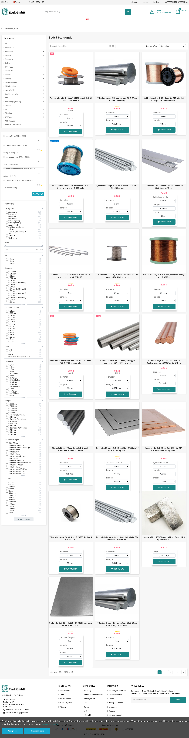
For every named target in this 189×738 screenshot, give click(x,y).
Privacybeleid (89, 699)
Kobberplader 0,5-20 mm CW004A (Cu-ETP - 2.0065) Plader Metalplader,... (164, 449)
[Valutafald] (4, 2)
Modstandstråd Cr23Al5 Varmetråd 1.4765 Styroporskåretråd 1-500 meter (70, 187)
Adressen (113, 707)
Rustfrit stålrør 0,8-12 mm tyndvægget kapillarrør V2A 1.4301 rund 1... (117, 362)
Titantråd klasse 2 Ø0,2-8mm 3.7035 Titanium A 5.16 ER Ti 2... (70, 538)
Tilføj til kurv (70, 132)
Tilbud (62, 695)
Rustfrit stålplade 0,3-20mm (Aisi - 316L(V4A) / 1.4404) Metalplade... (117, 449)
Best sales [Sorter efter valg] (165, 46)
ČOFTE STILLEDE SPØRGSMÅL (176, 2)
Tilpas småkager (36, 731)
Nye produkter (65, 699)
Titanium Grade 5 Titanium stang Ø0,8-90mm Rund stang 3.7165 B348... (117, 624)
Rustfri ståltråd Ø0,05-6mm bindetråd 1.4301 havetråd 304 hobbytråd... (117, 276)
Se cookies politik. (50, 724)
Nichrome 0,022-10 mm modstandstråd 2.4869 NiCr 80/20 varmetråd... (70, 362)
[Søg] (87, 12)
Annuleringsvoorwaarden (94, 695)
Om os (145, 2)
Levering (87, 691)
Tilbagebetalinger (116, 703)
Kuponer (112, 711)
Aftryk (86, 711)
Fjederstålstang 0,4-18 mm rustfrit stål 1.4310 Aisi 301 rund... (117, 187)
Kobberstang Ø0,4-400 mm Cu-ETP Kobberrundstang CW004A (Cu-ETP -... (164, 362)
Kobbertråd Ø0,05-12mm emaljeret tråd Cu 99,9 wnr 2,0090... (164, 276)
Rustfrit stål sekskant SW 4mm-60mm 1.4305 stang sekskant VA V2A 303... (71, 276)
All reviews (38, 194)
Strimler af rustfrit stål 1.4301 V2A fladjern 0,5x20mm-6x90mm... (164, 187)
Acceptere (12, 731)
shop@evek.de (22, 713)
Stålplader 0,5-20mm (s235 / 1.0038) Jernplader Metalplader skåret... (70, 624)
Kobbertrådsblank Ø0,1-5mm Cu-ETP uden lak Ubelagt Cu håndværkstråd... (164, 99)
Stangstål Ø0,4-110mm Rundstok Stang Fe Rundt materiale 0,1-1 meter (71, 449)
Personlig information (117, 691)
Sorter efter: (152, 46)
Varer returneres (115, 695)
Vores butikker (65, 691)
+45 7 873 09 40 (36, 2)
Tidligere (154, 672)
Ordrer (111, 699)
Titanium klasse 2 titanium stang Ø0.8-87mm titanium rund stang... (117, 99)
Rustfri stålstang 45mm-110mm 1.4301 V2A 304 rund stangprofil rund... (117, 538)
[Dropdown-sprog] (17, 2)
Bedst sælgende (66, 703)
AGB (86, 703)
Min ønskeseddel (115, 715)
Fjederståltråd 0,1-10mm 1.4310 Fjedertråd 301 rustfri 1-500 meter (71, 99)
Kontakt (156, 2)
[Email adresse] (150, 700)
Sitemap (63, 707)
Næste (183, 672)
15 (178, 672)
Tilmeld (178, 700)
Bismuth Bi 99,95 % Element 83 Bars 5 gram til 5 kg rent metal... (164, 538)
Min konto (134, 2)
